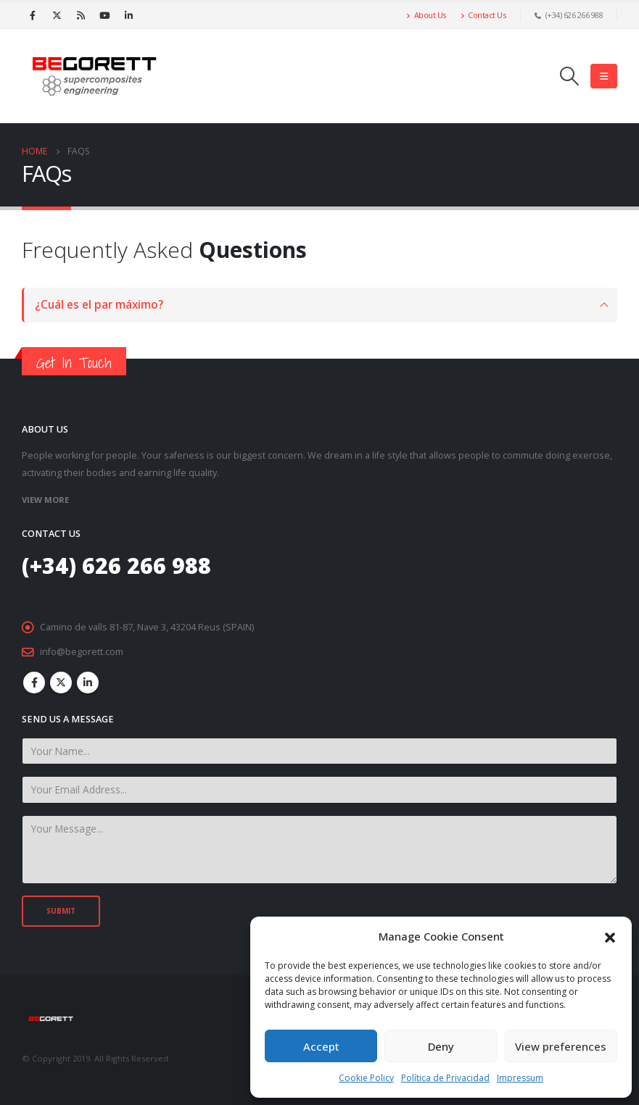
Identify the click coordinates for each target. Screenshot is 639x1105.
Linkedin (88, 682)
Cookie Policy (366, 1078)
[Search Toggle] (569, 76)
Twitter (61, 682)
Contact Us (483, 14)
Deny (441, 1046)
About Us (426, 14)
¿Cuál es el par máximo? (99, 304)
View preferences (560, 1046)
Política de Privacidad (445, 1078)
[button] (610, 936)
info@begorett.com (81, 652)
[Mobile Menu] (603, 76)
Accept (321, 1046)
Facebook (34, 682)
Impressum (520, 1078)
